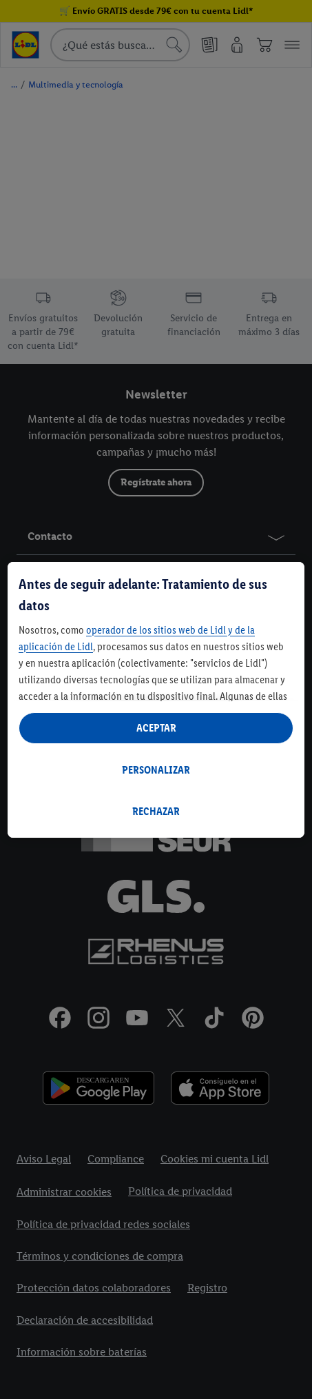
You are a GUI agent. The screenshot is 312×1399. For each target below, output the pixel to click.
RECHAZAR (156, 811)
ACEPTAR (156, 727)
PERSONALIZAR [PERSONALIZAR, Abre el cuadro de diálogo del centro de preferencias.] (156, 769)
